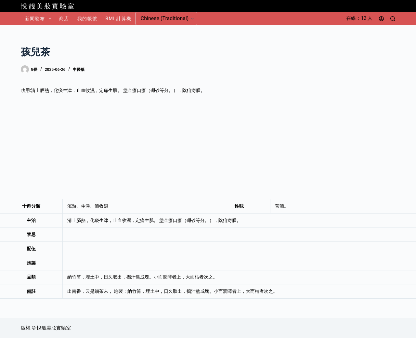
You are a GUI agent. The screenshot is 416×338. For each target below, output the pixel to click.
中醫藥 (78, 69)
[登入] (381, 18)
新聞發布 (39, 18)
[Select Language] (166, 18)
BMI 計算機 (118, 18)
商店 (64, 18)
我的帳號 (87, 18)
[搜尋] (392, 18)
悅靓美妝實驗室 (48, 6)
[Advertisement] (208, 146)
